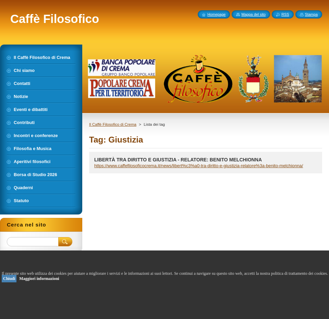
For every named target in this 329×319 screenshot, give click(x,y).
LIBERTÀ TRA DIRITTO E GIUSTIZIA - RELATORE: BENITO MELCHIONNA (178, 159)
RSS (285, 14)
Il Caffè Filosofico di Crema (112, 124)
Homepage (216, 14)
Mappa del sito (253, 14)
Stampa (311, 14)
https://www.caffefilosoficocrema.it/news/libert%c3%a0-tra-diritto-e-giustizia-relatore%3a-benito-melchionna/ (198, 165)
